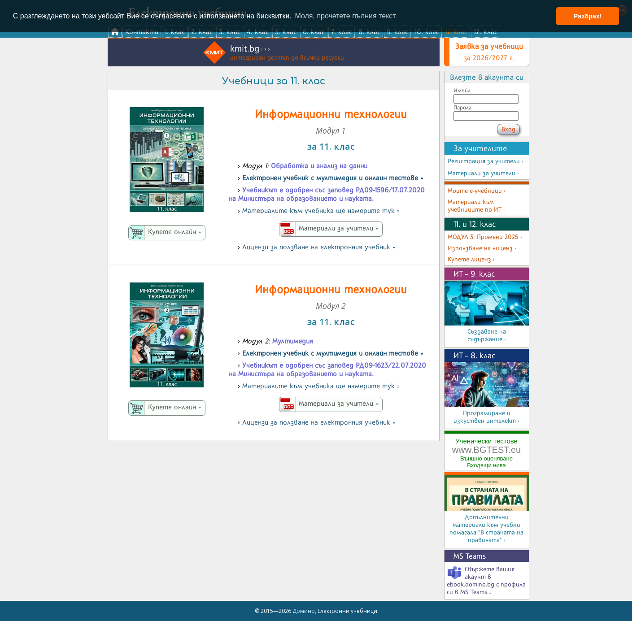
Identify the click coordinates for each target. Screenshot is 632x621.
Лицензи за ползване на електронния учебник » (318, 247)
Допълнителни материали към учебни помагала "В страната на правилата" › (486, 528)
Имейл (462, 90)
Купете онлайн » (174, 231)
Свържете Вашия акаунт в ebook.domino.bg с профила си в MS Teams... (486, 580)
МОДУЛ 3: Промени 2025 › (485, 237)
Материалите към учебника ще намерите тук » (321, 210)
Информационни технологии (331, 114)
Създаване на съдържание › (486, 335)
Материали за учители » (338, 228)
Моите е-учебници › (477, 191)
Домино (303, 611)
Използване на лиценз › (482, 248)
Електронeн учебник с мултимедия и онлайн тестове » (332, 178)
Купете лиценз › (471, 259)
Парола (462, 107)
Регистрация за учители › (485, 161)
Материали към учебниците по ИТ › (476, 205)
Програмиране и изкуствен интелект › (486, 417)
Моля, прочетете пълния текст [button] (345, 16)
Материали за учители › (483, 173)
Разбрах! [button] (588, 16)
